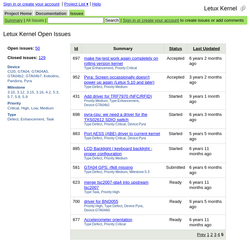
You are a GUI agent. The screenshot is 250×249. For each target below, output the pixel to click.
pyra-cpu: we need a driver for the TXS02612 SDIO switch (115, 117)
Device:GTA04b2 (96, 105)
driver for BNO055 (101, 201)
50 (37, 48)
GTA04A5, (40, 71)
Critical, (13, 108)
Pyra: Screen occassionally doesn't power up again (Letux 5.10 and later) (119, 80)
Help (96, 4)
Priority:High (110, 192)
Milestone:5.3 (139, 172)
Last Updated (206, 48)
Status (175, 48)
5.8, (18, 96)
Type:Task (91, 192)
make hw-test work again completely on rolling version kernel (121, 61)
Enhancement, (33, 119)
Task (50, 119)
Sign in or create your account (31, 4)
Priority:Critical (126, 68)
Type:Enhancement (98, 68)
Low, (35, 108)
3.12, (21, 92)
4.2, (49, 92)
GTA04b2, (15, 76)
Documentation (50, 13)
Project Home (18, 13)
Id (76, 48)
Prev (201, 234)
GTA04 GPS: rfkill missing (108, 167)
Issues (76, 13)
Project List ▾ (76, 4)
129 (42, 57)
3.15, (31, 92)
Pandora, (15, 81)
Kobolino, (52, 76)
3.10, (11, 92)
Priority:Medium (115, 87)
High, (25, 108)
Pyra (28, 81)
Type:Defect (93, 87)
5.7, (10, 96)
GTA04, (24, 71)
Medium (47, 108)
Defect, (13, 119)
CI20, (12, 71)
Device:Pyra (137, 124)
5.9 (25, 96)
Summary (14, 20)
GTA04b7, (34, 76)
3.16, (40, 92)
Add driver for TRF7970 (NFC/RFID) (118, 96)
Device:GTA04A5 (97, 210)
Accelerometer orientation (108, 219)
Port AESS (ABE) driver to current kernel (122, 133)
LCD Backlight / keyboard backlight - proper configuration (118, 151)
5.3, (56, 92)
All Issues (35, 20)
